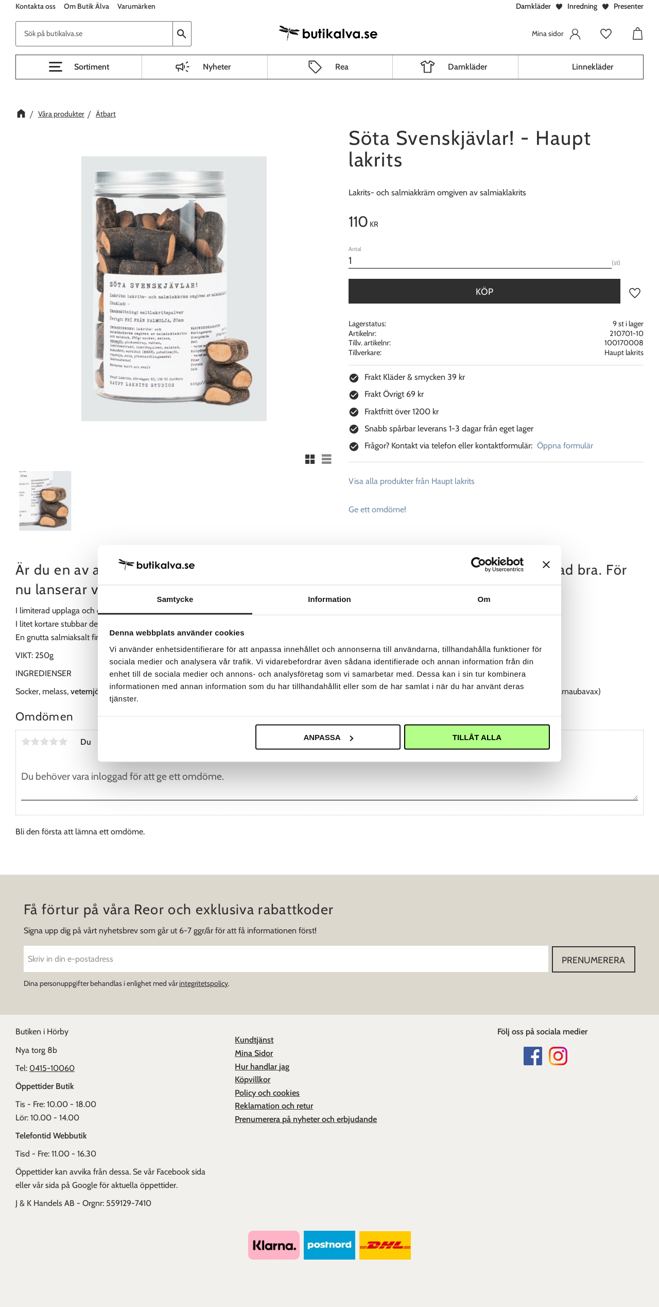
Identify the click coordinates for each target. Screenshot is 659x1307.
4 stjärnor (53, 741)
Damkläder (533, 6)
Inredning (582, 6)
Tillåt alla (477, 737)
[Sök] (182, 33)
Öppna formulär (565, 445)
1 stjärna (25, 741)
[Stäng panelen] (546, 564)
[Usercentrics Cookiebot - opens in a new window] (478, 565)
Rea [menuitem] (342, 67)
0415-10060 (52, 1068)
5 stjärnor (62, 741)
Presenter (629, 6)
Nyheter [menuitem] (217, 67)
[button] (79, 67)
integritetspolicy (203, 982)
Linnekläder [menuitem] (592, 67)
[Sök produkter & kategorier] (94, 33)
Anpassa (328, 737)
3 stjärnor (44, 741)
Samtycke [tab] (175, 598)
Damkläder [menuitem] (467, 67)
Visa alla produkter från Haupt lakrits (412, 481)
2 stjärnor (35, 741)
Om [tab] (483, 598)
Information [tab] (329, 598)
